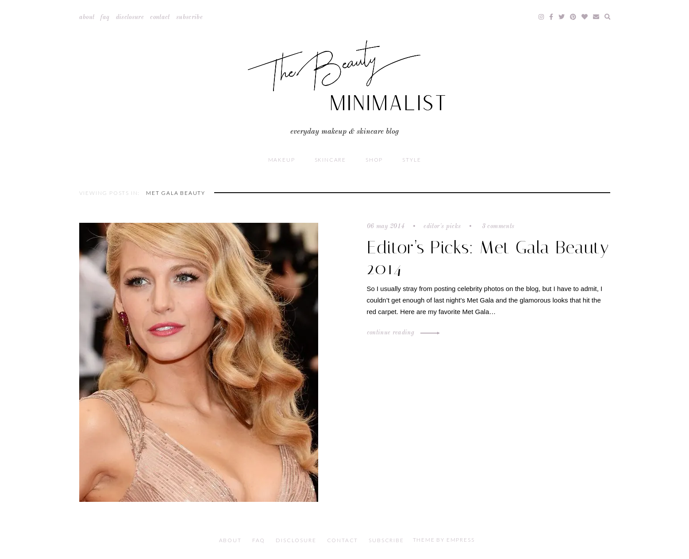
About (87, 17)
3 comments (497, 226)
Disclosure (130, 17)
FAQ (104, 17)
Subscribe (189, 17)
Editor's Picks (442, 226)
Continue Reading (402, 333)
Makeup (281, 159)
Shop (374, 159)
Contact (159, 17)
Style (411, 159)
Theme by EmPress (444, 539)
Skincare (330, 159)
